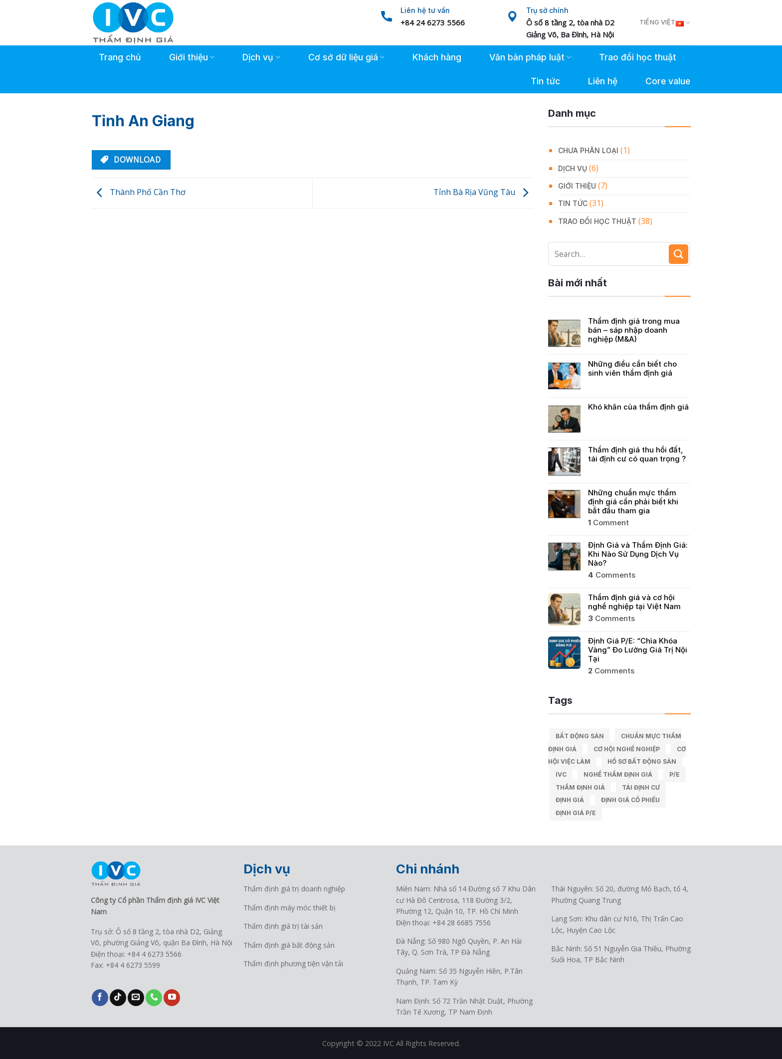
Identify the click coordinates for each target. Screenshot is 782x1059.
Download (130, 159)
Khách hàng (436, 57)
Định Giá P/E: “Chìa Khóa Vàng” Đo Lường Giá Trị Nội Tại (637, 649)
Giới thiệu (191, 57)
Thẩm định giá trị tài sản (283, 926)
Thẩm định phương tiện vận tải (293, 963)
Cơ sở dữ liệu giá (346, 57)
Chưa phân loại (588, 150)
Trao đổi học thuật (637, 57)
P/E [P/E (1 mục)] (674, 774)
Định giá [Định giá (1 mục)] (570, 800)
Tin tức (545, 81)
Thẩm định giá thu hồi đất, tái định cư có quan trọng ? (637, 454)
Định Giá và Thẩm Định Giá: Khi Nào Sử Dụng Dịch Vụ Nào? (638, 554)
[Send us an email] (136, 997)
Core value (667, 81)
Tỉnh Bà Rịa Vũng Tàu (483, 192)
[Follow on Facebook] (100, 997)
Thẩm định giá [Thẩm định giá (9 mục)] (580, 787)
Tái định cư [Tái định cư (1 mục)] (641, 787)
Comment (608, 522)
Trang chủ (120, 57)
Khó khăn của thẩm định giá (638, 407)
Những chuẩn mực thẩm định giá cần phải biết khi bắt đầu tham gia (633, 501)
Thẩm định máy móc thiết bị (289, 907)
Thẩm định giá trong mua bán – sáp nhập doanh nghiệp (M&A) (634, 330)
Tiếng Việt (664, 23)
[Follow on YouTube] (172, 997)
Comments (611, 575)
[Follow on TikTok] (118, 997)
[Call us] (154, 997)
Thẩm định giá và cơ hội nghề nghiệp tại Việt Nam (634, 602)
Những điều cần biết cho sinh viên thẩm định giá (632, 369)
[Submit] (678, 254)
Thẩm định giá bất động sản (289, 945)
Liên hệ (602, 81)
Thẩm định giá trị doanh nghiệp (294, 888)
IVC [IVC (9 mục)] (561, 774)
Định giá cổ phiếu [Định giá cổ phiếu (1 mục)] (630, 800)
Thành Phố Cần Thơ (139, 192)
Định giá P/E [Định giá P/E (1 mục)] (576, 813)
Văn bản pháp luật (530, 57)
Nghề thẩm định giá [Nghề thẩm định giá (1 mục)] (618, 774)
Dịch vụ (261, 57)
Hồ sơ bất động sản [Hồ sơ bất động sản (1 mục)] (641, 761)
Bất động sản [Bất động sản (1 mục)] (580, 736)
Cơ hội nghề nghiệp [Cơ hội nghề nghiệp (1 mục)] (626, 749)
